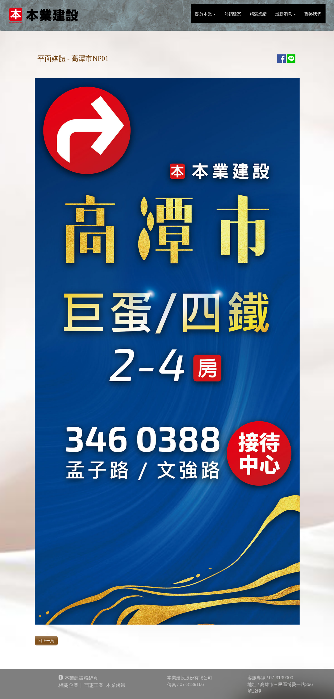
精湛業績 (258, 14)
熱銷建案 (232, 14)
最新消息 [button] (285, 14)
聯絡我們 (312, 14)
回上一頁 (46, 640)
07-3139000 (281, 677)
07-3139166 (192, 684)
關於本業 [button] (205, 14)
